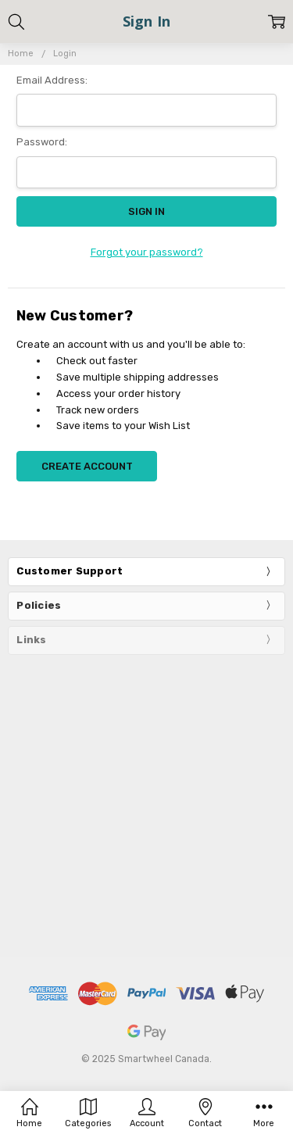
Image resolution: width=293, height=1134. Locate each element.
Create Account (87, 466)
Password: (41, 142)
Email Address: (52, 80)
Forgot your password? (147, 252)
